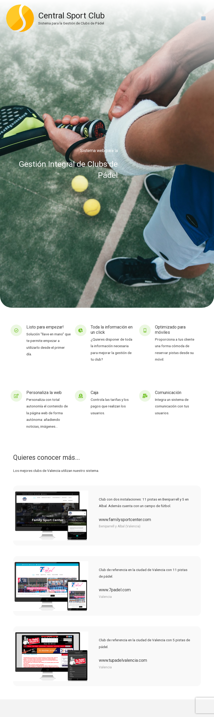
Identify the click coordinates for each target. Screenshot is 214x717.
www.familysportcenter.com (125, 519)
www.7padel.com (115, 589)
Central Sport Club (74, 17)
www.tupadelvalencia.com (123, 660)
